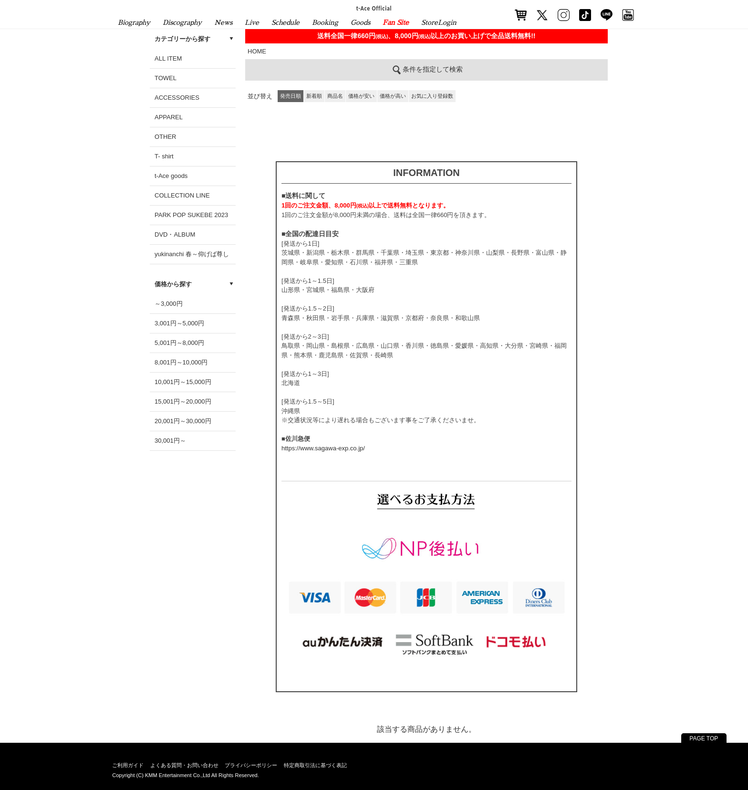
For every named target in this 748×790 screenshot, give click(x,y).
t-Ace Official (374, 8)
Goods (360, 22)
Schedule (285, 22)
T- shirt (164, 156)
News (223, 22)
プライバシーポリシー (251, 765)
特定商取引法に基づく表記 (315, 765)
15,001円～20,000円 (183, 401)
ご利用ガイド (128, 765)
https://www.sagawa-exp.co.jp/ (323, 448)
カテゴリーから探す (182, 38)
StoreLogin (439, 22)
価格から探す (173, 284)
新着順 (314, 96)
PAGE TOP (703, 738)
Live (252, 22)
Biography (134, 22)
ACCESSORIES (177, 97)
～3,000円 (169, 303)
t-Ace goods (171, 175)
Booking (325, 22)
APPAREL (169, 117)
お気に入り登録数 (432, 96)
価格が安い (361, 96)
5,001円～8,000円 (179, 342)
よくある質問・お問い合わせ (184, 765)
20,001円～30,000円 (183, 421)
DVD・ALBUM (175, 234)
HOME (257, 51)
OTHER (166, 136)
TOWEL (166, 78)
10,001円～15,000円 (183, 381)
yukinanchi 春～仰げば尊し (192, 254)
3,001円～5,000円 (179, 323)
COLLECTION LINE (182, 195)
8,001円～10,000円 (181, 362)
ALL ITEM (168, 58)
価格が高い (393, 96)
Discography (182, 22)
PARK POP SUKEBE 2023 (191, 214)
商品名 (335, 96)
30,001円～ (170, 440)
